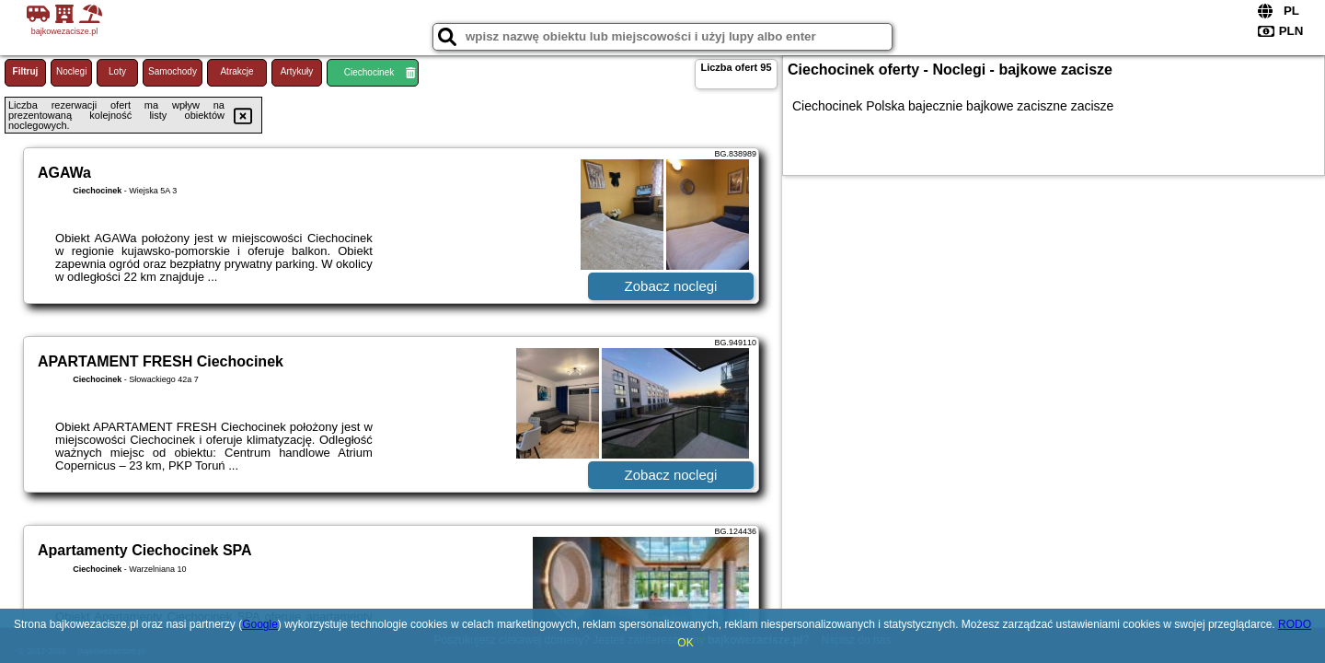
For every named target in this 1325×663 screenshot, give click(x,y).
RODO (1294, 624)
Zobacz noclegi (671, 286)
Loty (117, 71)
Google (260, 624)
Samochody (172, 71)
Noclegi (71, 71)
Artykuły (297, 71)
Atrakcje (236, 71)
